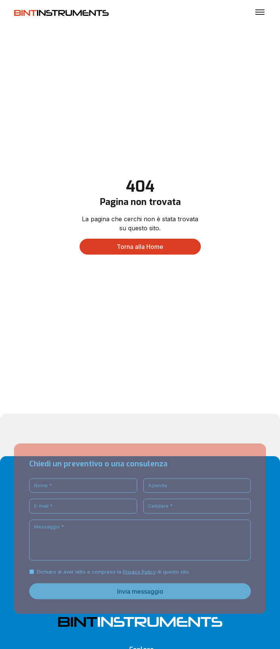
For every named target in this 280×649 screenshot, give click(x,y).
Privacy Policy (139, 583)
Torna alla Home (140, 246)
